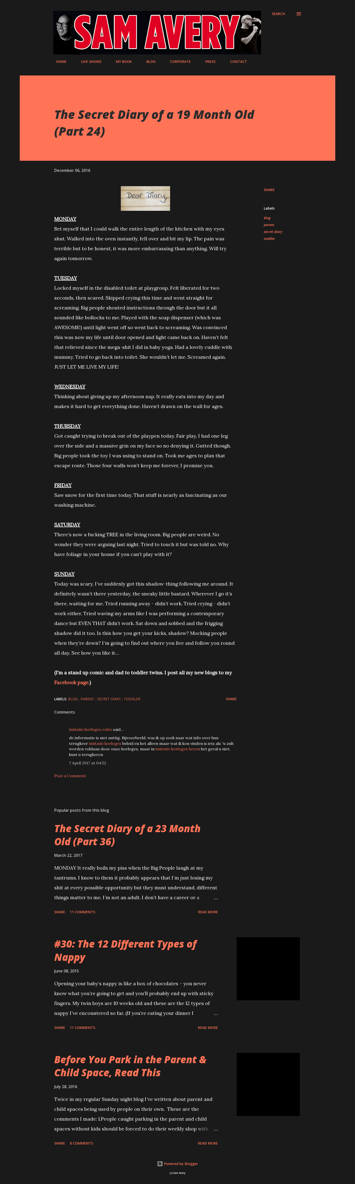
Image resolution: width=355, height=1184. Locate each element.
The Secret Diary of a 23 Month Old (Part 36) (127, 835)
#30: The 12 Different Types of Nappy (125, 950)
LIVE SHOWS (88, 61)
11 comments (82, 912)
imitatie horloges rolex (90, 729)
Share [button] (269, 189)
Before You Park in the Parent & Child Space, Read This (130, 1066)
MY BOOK (121, 61)
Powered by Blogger (177, 1163)
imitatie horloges (105, 743)
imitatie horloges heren (178, 748)
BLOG (148, 61)
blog (267, 217)
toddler (269, 238)
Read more (208, 912)
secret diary (273, 231)
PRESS (207, 61)
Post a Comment (70, 775)
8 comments (81, 1143)
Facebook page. (71, 682)
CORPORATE (177, 61)
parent (269, 224)
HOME (58, 61)
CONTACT (235, 61)
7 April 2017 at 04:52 (87, 762)
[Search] (278, 14)
